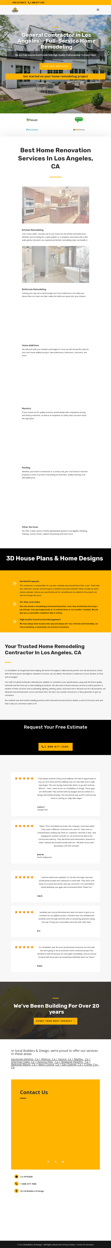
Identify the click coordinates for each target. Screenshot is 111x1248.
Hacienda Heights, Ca (24, 1059)
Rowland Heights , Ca (74, 1062)
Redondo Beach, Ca (23, 1064)
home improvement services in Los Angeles (61, 531)
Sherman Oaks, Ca (22, 1062)
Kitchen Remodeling (32, 230)
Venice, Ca (64, 1059)
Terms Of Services (85, 1244)
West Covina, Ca (48, 1064)
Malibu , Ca (81, 1059)
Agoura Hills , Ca (47, 1062)
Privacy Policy (68, 1244)
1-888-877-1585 (28, 1184)
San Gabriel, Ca (71, 1064)
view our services (55, 66)
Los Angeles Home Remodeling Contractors (57, 1215)
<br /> (55, 89)
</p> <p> (55, 1125)
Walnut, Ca (48, 1059)
